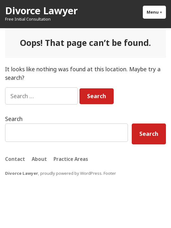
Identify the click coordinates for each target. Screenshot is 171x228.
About (39, 159)
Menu (156, 12)
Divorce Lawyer (41, 10)
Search (13, 119)
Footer (110, 173)
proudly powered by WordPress (71, 173)
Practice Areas (71, 159)
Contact (15, 159)
